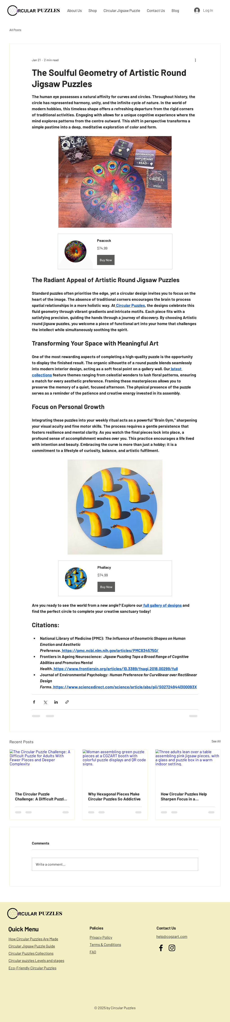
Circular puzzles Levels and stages (36, 960)
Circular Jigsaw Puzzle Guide (32, 946)
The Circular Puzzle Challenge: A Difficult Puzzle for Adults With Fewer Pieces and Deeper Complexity (41, 796)
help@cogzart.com (171, 936)
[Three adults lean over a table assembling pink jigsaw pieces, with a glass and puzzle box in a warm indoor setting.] (187, 768)
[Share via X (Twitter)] (45, 702)
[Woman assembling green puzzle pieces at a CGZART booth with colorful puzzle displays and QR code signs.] (115, 768)
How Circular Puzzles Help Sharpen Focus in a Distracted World (184, 796)
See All (216, 741)
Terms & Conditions (105, 944)
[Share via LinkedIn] (56, 702)
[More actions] (195, 60)
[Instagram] (172, 947)
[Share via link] (67, 702)
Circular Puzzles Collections (31, 953)
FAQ (93, 952)
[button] (115, 251)
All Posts (15, 30)
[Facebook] (161, 947)
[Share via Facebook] (34, 702)
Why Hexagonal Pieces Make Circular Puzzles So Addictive (114, 796)
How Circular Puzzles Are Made (33, 939)
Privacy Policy (101, 937)
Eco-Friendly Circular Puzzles (32, 968)
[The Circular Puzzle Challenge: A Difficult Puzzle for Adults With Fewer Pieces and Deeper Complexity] (42, 768)
